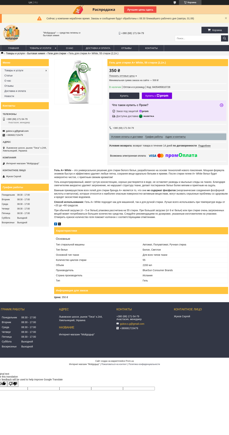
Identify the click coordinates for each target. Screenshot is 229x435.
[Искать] (224, 38)
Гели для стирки (57, 53)
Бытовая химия (36, 53)
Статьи (8, 75)
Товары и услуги (40, 48)
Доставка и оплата (98, 48)
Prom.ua (130, 361)
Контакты (151, 48)
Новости (9, 96)
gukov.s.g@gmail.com (17, 131)
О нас (69, 48)
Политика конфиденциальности (144, 364)
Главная (13, 48)
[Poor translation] (13, 384)
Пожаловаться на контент (114, 364)
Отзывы (126, 48)
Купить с (156, 95)
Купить (124, 95)
